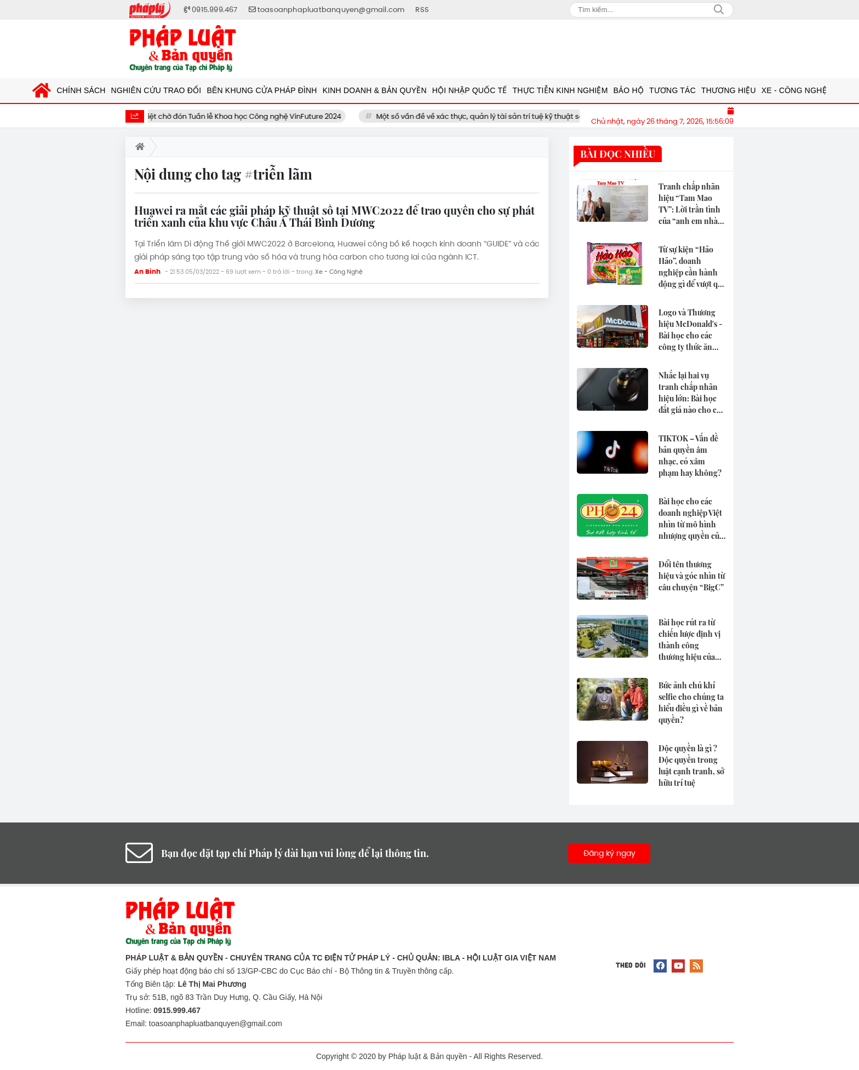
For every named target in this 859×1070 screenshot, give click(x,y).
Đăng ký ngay (609, 853)
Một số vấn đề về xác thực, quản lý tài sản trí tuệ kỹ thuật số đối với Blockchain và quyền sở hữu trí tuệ (567, 116)
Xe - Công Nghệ (339, 271)
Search (718, 10)
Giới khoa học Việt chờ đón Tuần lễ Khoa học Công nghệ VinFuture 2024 (232, 116)
